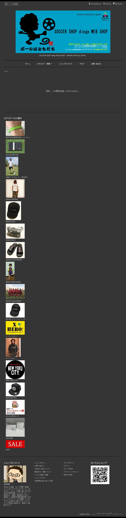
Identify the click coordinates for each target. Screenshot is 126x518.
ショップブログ (40, 478)
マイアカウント (96, 4)
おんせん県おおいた (15, 408)
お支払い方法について (42, 469)
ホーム (27, 64)
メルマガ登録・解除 (41, 475)
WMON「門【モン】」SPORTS (16, 167)
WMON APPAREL (15, 189)
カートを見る (68, 469)
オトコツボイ (13, 348)
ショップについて (65, 64)
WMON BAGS (15, 232)
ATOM (70, 475)
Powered (106, 514)
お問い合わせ (96, 64)
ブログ (81, 64)
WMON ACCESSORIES (15, 251)
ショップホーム (40, 463)
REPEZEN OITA (15, 391)
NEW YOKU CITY (15, 371)
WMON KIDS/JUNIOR (13, 272)
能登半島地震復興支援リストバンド (18, 129)
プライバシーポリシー (71, 472)
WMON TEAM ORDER (15, 293)
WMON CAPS (13, 212)
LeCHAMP (15, 428)
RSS (65, 475)
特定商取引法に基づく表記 (44, 481)
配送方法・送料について (43, 472)
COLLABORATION (15, 147)
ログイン (108, 4)
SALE (15, 445)
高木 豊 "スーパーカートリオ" (16, 311)
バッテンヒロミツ (15, 329)
